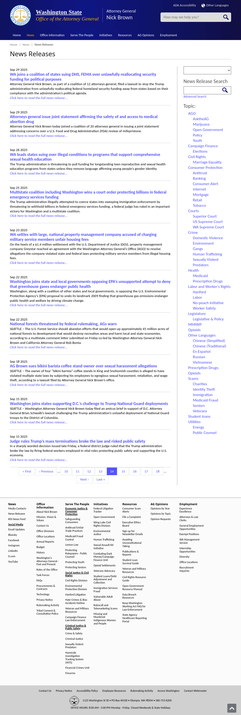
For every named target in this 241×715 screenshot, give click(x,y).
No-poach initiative (208, 302)
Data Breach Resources (129, 596)
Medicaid (200, 275)
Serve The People (81, 35)
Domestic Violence (208, 237)
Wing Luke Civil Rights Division (102, 524)
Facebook (13, 540)
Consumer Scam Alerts (131, 510)
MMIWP (195, 324)
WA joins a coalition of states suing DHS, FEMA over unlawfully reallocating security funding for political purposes (83, 77)
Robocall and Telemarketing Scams (106, 607)
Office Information (52, 35)
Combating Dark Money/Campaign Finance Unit (104, 557)
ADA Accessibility (184, 5)
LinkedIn (13, 550)
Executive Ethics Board (131, 524)
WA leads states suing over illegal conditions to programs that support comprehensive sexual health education (85, 157)
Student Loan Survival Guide (130, 562)
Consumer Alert (205, 183)
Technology (42, 594)
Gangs (198, 248)
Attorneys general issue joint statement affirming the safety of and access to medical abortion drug (83, 119)
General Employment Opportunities (192, 527)
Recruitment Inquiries (187, 569)
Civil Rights (197, 156)
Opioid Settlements (105, 565)
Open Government (208, 129)
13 (102, 471)
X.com (11, 556)
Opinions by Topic (161, 513)
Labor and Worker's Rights (209, 286)
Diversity (184, 556)
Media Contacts (17, 508)
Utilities (194, 421)
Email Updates (16, 529)
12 (90, 471)
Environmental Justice (102, 533)
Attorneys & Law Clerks (189, 519)
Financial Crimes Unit (77, 667)
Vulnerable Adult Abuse (103, 598)
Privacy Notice (44, 599)
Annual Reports (45, 541)
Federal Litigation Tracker (103, 510)
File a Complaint (131, 517)
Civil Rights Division (76, 580)
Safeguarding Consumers (72, 521)
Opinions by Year (160, 508)
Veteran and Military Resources (77, 610)
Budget (40, 547)
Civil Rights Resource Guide (134, 579)
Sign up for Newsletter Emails (132, 533)
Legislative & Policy (208, 319)
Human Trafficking (207, 254)
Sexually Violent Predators (74, 646)
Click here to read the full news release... (38, 98)
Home (17, 35)
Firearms (70, 673)
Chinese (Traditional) (209, 346)
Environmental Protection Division (76, 587)
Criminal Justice (74, 638)
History (40, 552)
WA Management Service (190, 541)
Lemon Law (71, 544)
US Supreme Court (208, 221)
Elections (200, 151)
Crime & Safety (73, 633)
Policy (197, 135)
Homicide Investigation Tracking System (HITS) (74, 657)
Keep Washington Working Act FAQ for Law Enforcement (134, 606)
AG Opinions (145, 35)
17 (148, 471)
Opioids (194, 329)
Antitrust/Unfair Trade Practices (74, 529)
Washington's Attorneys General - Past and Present (47, 561)
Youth (197, 140)
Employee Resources (114, 690)
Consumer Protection (205, 167)
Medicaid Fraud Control (74, 538)
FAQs (39, 580)
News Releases (16, 513)
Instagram (14, 545)
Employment (168, 35)
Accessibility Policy (87, 690)
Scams (193, 378)
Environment (203, 243)
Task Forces (42, 575)
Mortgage (201, 194)
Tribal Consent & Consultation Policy (47, 612)
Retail (197, 200)
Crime (193, 232)
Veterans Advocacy (104, 570)
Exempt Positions (189, 534)
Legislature (197, 313)
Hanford (199, 292)
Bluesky (12, 534)
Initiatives (105, 35)
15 (124, 471)
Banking (199, 178)
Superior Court (205, 216)
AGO (192, 113)
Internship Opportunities (188, 550)
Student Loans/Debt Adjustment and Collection (105, 579)
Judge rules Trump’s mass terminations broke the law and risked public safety (77, 441)
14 (113, 471)
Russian (199, 356)
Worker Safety (204, 308)
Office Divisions (45, 531)
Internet (199, 189)
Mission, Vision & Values (46, 519)
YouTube (13, 561)
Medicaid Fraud (205, 400)
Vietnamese (202, 362)
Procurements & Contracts (45, 587)
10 (67, 471)
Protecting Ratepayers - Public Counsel (76, 553)
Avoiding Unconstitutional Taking (131, 543)
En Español (202, 351)
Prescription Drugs (208, 281)
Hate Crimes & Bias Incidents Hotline (76, 601)
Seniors (199, 405)
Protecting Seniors (75, 567)
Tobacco (199, 205)
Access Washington (168, 690)
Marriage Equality (207, 162)
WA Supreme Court (208, 227)
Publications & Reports (130, 553)
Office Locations (45, 536)
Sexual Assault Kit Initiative (104, 547)
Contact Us (42, 525)
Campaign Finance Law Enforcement (75, 619)
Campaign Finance (203, 145)
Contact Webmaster (195, 690)
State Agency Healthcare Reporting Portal (134, 618)
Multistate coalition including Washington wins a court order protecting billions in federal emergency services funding (88, 195)
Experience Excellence (186, 510)
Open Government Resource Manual (133, 587)
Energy (198, 427)
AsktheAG (201, 118)
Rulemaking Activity (47, 605)
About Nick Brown (46, 511)
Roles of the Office (46, 569)
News (30, 35)
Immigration (203, 394)
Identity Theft (204, 389)
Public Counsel (205, 432)
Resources (125, 35)
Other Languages (215, 5)
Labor (197, 297)
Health (193, 270)
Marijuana (201, 124)
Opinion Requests (161, 519)
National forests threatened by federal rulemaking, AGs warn (63, 323)
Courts (193, 210)
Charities (200, 383)
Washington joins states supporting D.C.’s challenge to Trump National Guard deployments (89, 403)
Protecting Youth (74, 562)
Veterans (200, 411)
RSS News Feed (16, 519)
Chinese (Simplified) (209, 340)
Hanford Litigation (75, 594)
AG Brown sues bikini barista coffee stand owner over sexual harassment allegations (83, 366)
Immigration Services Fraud (106, 590)
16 (136, 471)
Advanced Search (195, 97)
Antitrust (200, 173)
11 (79, 471)
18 (159, 471)
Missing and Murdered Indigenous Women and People (105, 618)
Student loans (199, 416)
